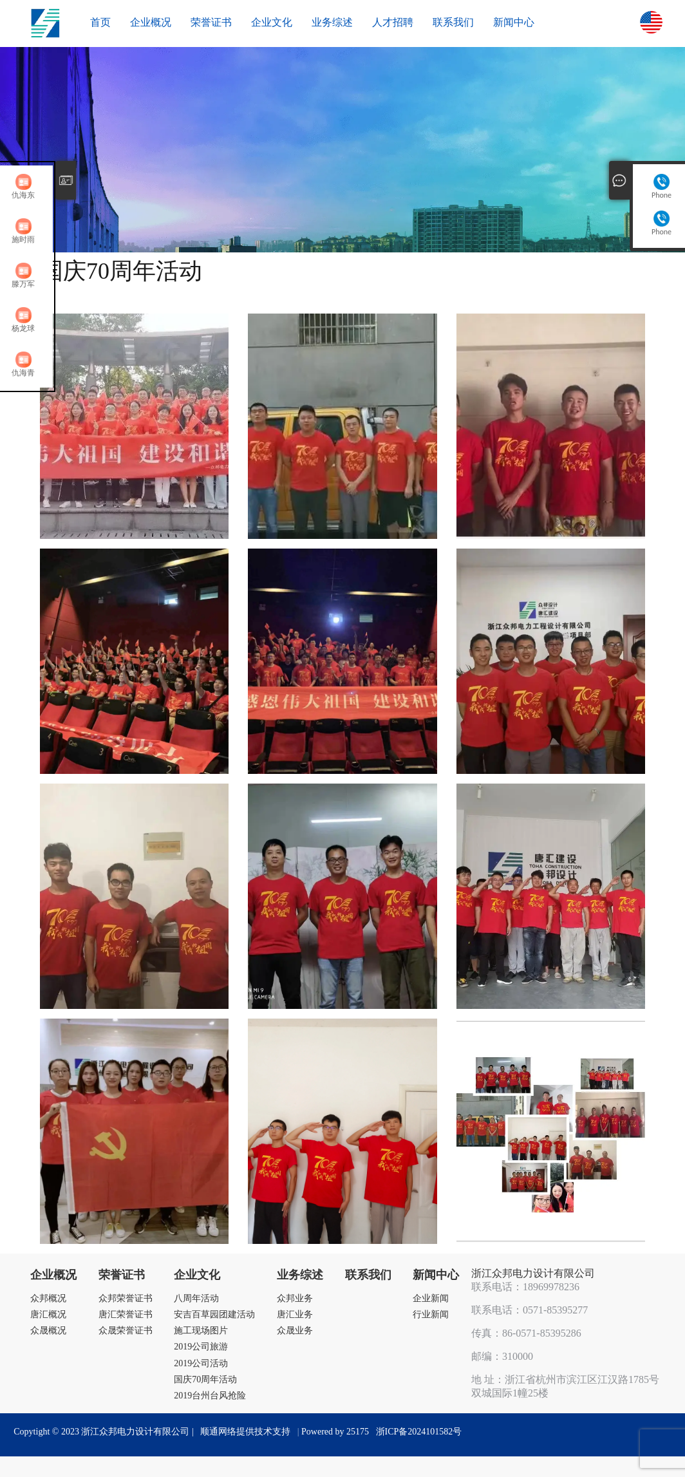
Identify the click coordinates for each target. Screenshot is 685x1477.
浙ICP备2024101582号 (419, 1431)
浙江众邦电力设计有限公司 (533, 1273)
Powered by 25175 (337, 1431)
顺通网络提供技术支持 (245, 1431)
